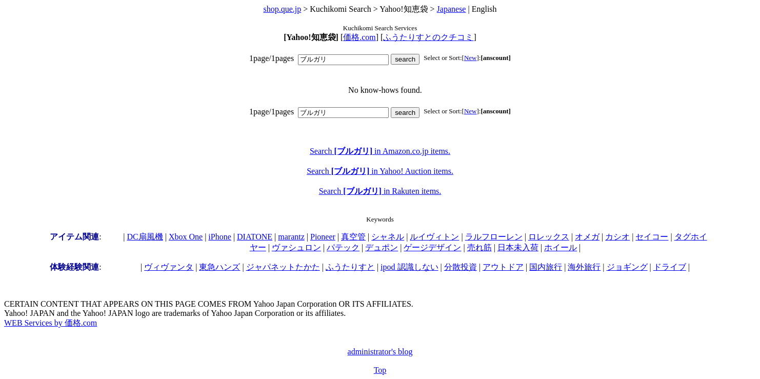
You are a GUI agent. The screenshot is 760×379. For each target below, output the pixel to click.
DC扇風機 (145, 236)
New (470, 58)
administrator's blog (380, 351)
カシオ (617, 236)
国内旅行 (545, 267)
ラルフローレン (494, 236)
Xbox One (186, 236)
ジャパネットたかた (283, 267)
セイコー (651, 236)
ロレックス (548, 236)
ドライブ (669, 267)
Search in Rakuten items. (380, 191)
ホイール (560, 247)
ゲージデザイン (432, 247)
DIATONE (254, 236)
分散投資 (460, 267)
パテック (343, 247)
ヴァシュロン (296, 247)
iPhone (219, 236)
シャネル (387, 236)
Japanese (451, 9)
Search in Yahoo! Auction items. (380, 171)
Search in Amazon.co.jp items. (380, 151)
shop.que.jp (282, 9)
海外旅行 (584, 267)
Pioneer (322, 236)
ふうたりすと (350, 267)
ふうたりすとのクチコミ (428, 37)
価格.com (359, 37)
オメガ (587, 236)
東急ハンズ (219, 267)
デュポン (381, 247)
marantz (291, 236)
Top (380, 370)
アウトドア (503, 267)
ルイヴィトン (434, 236)
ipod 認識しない (409, 267)
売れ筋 (479, 247)
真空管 (353, 236)
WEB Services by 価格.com (50, 322)
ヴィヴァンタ (168, 267)
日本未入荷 (517, 247)
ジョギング (627, 267)
